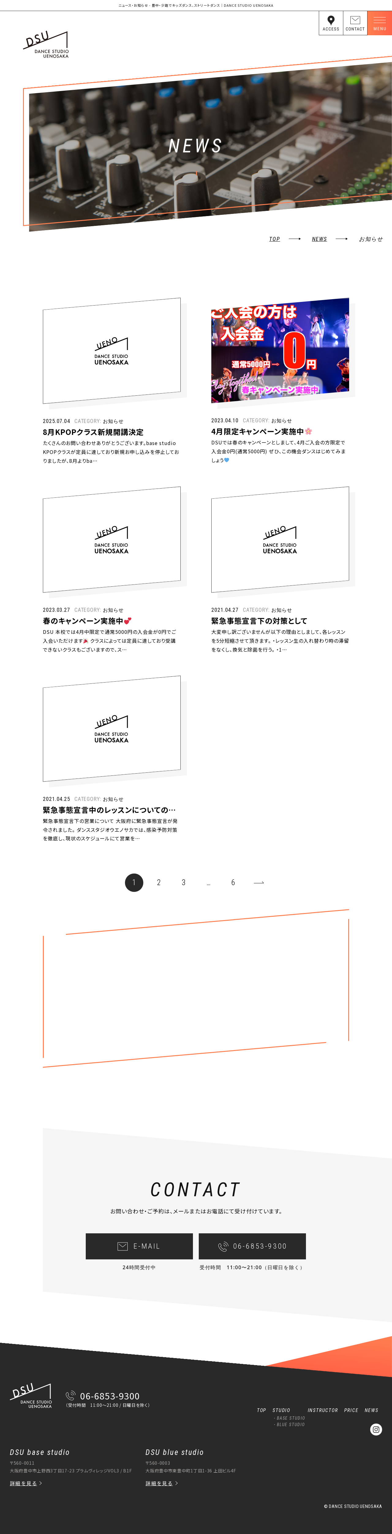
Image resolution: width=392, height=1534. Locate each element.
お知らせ (113, 434)
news (319, 239)
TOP (274, 239)
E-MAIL (147, 1259)
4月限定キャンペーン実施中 (261, 444)
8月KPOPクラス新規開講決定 (93, 444)
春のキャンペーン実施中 (87, 633)
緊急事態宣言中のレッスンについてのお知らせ (120, 822)
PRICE (351, 1410)
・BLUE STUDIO (289, 1424)
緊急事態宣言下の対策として (259, 633)
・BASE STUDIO (289, 1418)
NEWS (372, 1410)
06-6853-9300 (260, 1259)
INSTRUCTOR (323, 1410)
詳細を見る (23, 1483)
